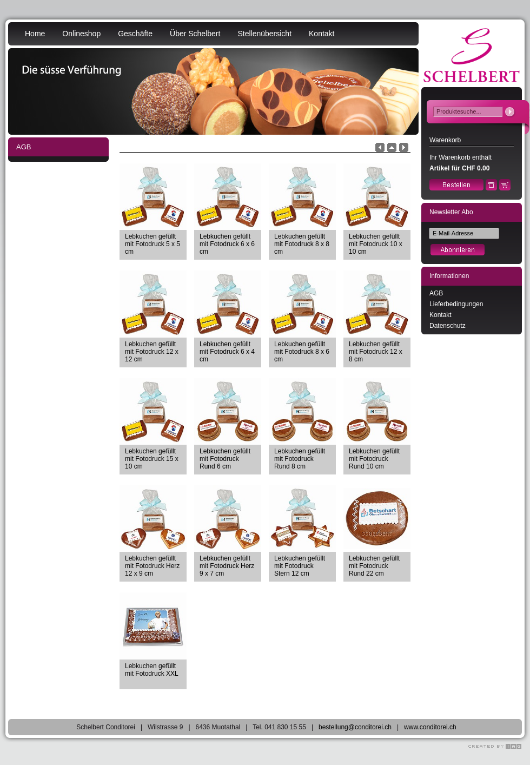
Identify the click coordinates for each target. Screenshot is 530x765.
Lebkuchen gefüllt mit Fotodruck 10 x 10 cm (375, 244)
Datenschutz (447, 325)
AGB (436, 293)
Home (35, 33)
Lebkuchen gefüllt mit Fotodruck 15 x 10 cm (151, 458)
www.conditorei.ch (430, 727)
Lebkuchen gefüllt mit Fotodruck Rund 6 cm (225, 458)
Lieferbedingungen (456, 304)
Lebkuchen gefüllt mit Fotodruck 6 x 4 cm (227, 351)
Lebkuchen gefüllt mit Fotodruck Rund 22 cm (374, 566)
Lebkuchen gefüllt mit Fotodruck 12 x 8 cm (375, 351)
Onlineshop (81, 33)
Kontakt (321, 33)
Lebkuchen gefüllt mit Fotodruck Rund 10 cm (374, 458)
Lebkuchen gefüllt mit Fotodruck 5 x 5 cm (152, 244)
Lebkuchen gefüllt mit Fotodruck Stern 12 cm (299, 566)
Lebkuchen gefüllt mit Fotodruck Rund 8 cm (299, 458)
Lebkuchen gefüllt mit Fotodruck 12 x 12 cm (151, 351)
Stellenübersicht (264, 33)
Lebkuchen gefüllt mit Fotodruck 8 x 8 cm (301, 244)
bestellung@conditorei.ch (355, 727)
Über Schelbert (195, 33)
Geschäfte (135, 33)
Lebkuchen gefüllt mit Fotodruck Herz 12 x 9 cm (152, 566)
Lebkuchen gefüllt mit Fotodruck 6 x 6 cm (227, 244)
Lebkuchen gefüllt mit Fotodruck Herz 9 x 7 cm (227, 566)
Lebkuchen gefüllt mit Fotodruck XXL (151, 669)
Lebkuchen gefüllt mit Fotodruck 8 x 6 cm (301, 351)
